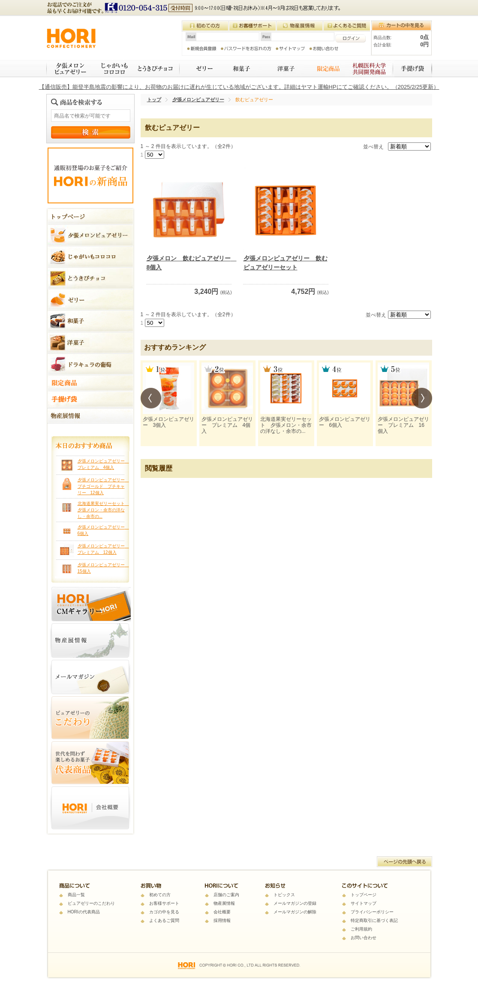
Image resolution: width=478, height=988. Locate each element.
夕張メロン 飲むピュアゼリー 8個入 (189, 263)
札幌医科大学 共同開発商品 (369, 68)
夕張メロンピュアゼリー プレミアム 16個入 (403, 425)
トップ (154, 99)
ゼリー (199, 68)
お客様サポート (164, 903)
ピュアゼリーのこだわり (91, 903)
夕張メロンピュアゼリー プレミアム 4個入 (227, 425)
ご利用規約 (361, 929)
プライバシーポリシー (372, 911)
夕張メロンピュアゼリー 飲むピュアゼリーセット (286, 263)
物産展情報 (224, 903)
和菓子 (240, 68)
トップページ (363, 894)
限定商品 (324, 68)
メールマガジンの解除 (295, 911)
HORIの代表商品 (84, 911)
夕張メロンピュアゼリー (68, 68)
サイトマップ (363, 903)
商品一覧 (76, 894)
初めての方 (160, 894)
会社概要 (222, 911)
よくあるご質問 (164, 920)
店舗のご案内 (226, 894)
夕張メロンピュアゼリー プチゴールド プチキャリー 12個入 (103, 486)
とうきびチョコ (156, 68)
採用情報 (222, 920)
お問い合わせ (363, 937)
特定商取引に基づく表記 (374, 920)
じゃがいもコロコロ (111, 68)
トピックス (284, 894)
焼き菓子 (283, 68)
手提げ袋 (413, 68)
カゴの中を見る (164, 911)
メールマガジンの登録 (295, 903)
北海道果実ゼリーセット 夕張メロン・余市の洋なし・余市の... (103, 510)
